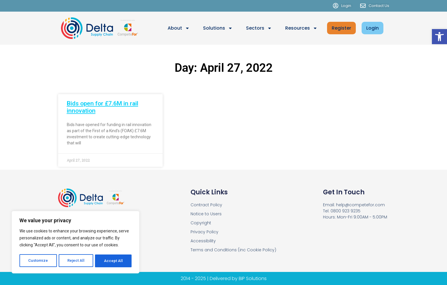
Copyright (201, 223)
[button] (439, 36)
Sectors (259, 28)
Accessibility (203, 241)
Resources (301, 28)
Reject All (76, 261)
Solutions (218, 28)
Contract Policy (206, 205)
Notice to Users (206, 214)
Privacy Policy (204, 232)
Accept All (113, 261)
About (179, 28)
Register (341, 28)
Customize (38, 261)
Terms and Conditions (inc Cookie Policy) (233, 250)
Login (372, 28)
